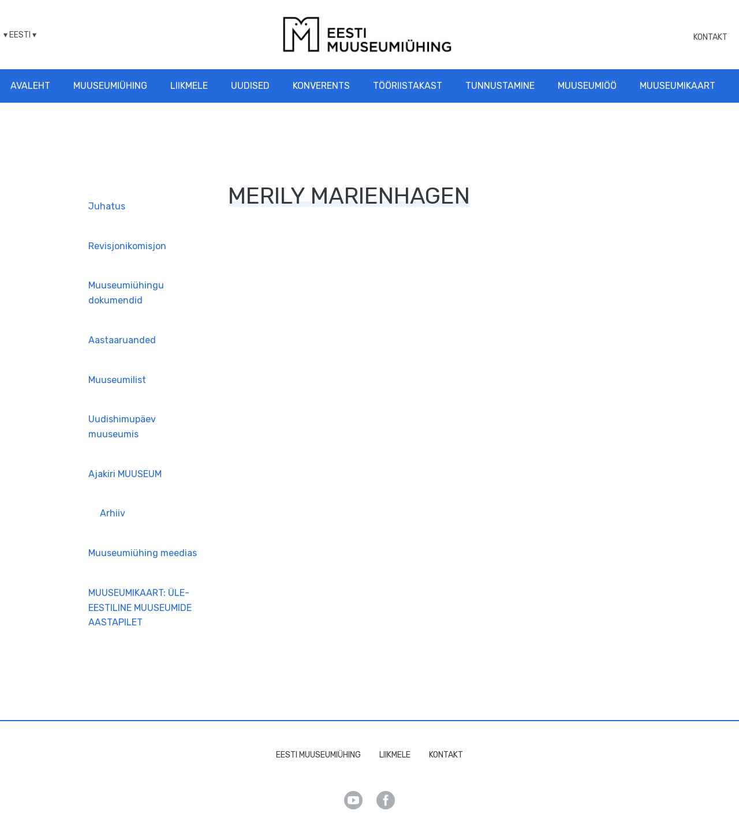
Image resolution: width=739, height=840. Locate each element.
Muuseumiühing (110, 85)
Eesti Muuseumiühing (318, 755)
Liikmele (189, 85)
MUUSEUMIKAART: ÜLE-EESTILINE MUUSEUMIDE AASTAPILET (140, 607)
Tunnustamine (500, 85)
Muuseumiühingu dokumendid (126, 293)
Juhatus (106, 206)
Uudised (250, 85)
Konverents (321, 85)
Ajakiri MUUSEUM (125, 473)
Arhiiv (112, 513)
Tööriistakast (407, 85)
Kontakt (710, 37)
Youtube (353, 800)
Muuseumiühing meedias (142, 553)
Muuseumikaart (677, 85)
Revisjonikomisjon (127, 246)
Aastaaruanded (122, 340)
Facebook (385, 800)
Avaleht (30, 85)
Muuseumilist (117, 379)
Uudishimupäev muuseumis (122, 427)
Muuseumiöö (587, 85)
